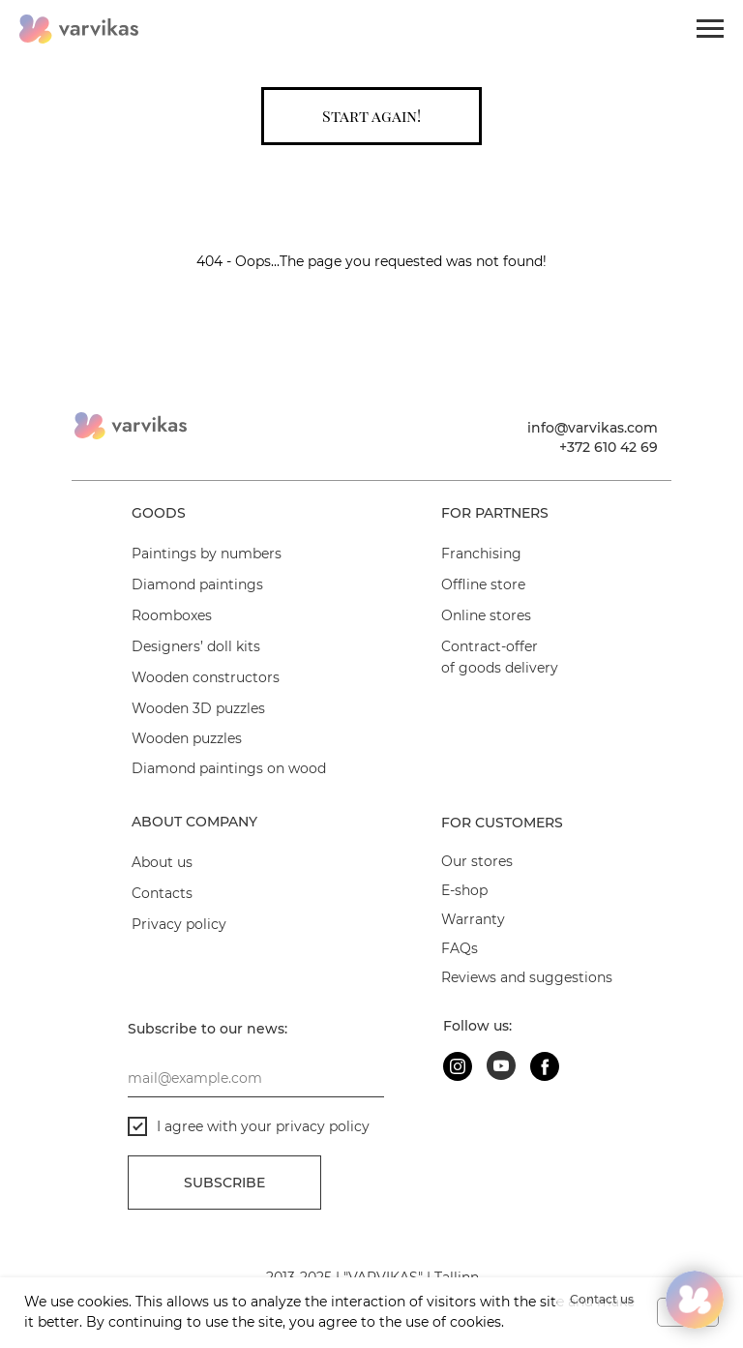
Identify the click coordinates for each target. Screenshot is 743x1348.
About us (162, 862)
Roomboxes (172, 615)
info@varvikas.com (592, 427)
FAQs (459, 948)
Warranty (473, 919)
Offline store (483, 584)
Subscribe (224, 1182)
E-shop (464, 890)
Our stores (477, 861)
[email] (256, 1078)
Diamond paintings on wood (229, 768)
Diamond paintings (197, 584)
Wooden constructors (206, 677)
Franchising (481, 553)
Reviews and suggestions (526, 977)
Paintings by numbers (207, 553)
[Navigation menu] (710, 29)
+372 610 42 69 (608, 447)
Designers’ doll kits (196, 646)
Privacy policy (179, 924)
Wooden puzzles (187, 738)
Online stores (486, 615)
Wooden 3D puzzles (198, 708)
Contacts (162, 893)
